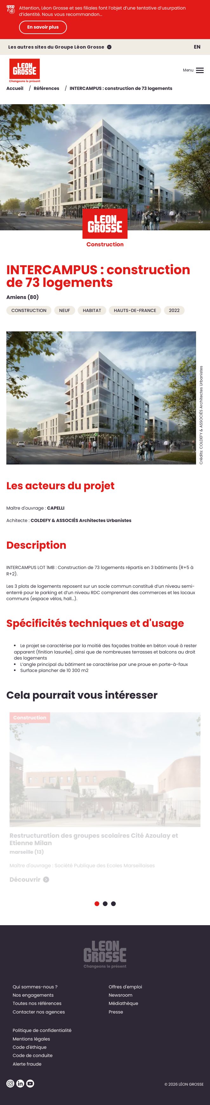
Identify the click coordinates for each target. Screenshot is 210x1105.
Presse (116, 1012)
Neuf (64, 310)
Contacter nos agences (39, 1012)
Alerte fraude (27, 1064)
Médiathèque (123, 1003)
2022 (174, 310)
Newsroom (121, 995)
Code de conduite (33, 1055)
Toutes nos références (37, 1003)
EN (197, 47)
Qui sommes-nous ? (35, 987)
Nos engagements (33, 995)
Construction (28, 310)
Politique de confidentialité (42, 1030)
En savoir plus (43, 27)
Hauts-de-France (135, 310)
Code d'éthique (30, 1047)
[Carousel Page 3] (113, 903)
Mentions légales (31, 1039)
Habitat (92, 310)
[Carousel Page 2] (105, 903)
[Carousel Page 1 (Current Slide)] (97, 903)
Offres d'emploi (125, 987)
